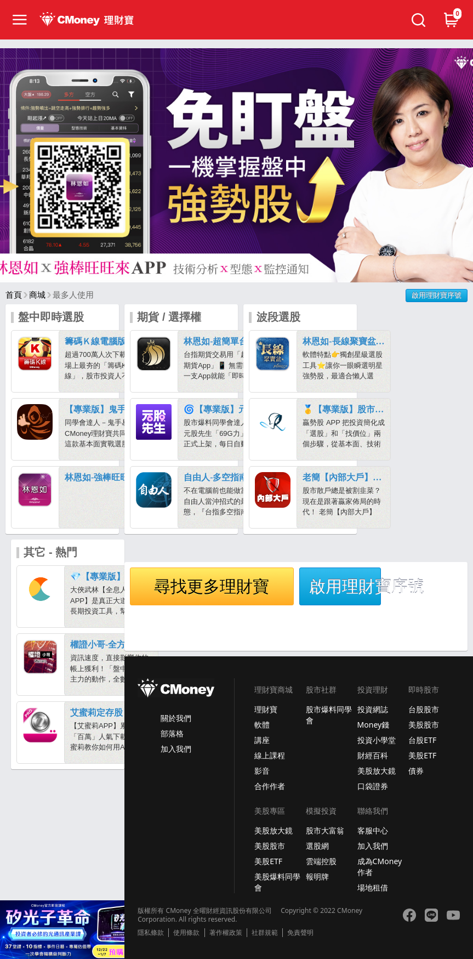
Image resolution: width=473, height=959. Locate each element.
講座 (262, 740)
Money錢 (373, 724)
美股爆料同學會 (277, 882)
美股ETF (422, 755)
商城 (37, 294)
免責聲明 (300, 932)
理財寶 (265, 709)
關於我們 (176, 718)
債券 (416, 770)
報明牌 (317, 876)
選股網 (317, 846)
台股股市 (423, 709)
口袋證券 (372, 786)
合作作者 (269, 786)
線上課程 (269, 755)
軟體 (262, 724)
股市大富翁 (325, 830)
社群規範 (265, 932)
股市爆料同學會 (329, 714)
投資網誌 (372, 709)
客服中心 (372, 830)
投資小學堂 (376, 740)
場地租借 (372, 887)
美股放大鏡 (376, 770)
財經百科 (372, 755)
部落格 (172, 733)
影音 (262, 770)
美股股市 (423, 724)
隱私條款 (151, 932)
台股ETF (422, 740)
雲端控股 (321, 861)
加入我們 (176, 749)
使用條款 (186, 932)
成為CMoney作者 (379, 866)
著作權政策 (225, 932)
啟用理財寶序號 (436, 295)
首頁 (13, 294)
